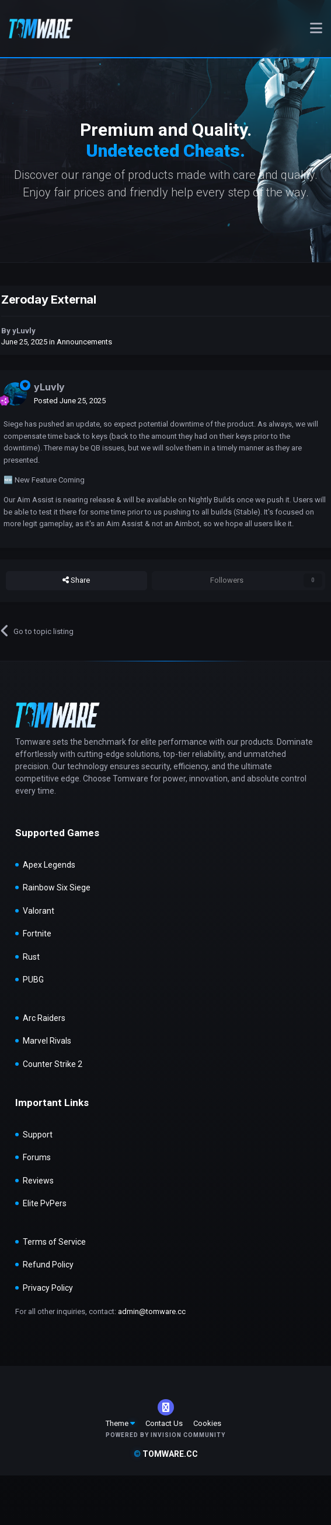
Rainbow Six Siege (56, 887)
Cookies (207, 1423)
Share (76, 580)
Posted (70, 400)
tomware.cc (166, 1454)
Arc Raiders (44, 1018)
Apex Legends (49, 865)
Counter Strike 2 (52, 1064)
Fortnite (37, 933)
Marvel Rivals (47, 1041)
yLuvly (24, 330)
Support (38, 1134)
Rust (31, 957)
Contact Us (164, 1423)
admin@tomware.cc (152, 1311)
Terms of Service (54, 1242)
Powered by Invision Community (165, 1435)
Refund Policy (48, 1264)
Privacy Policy (48, 1288)
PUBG (33, 979)
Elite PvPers (45, 1203)
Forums (37, 1157)
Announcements (84, 341)
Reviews (38, 1181)
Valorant (38, 911)
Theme (120, 1423)
